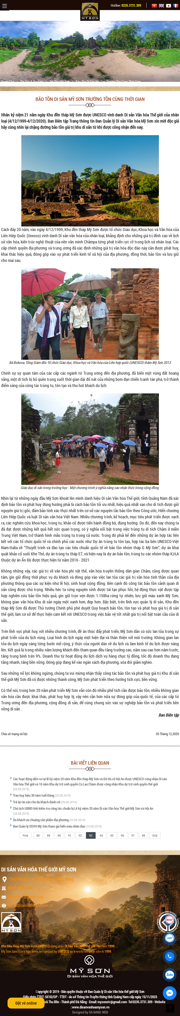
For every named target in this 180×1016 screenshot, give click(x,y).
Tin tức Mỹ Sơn (60, 81)
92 (80, 835)
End (154, 835)
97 (133, 835)
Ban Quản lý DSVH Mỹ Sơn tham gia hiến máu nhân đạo (49, 826)
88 (38, 835)
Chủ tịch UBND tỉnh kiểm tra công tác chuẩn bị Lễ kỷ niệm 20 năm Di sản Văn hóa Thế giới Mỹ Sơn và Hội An (83, 808)
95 (112, 835)
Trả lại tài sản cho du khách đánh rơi (36, 802)
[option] (90, 51)
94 (101, 835)
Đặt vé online (26, 1003)
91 (69, 835)
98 (143, 835)
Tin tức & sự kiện (32, 81)
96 (122, 835)
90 (59, 835)
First (25, 835)
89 (48, 835)
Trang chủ (8, 81)
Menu (4, 6)
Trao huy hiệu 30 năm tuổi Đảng (33, 795)
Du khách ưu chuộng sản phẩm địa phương (41, 819)
